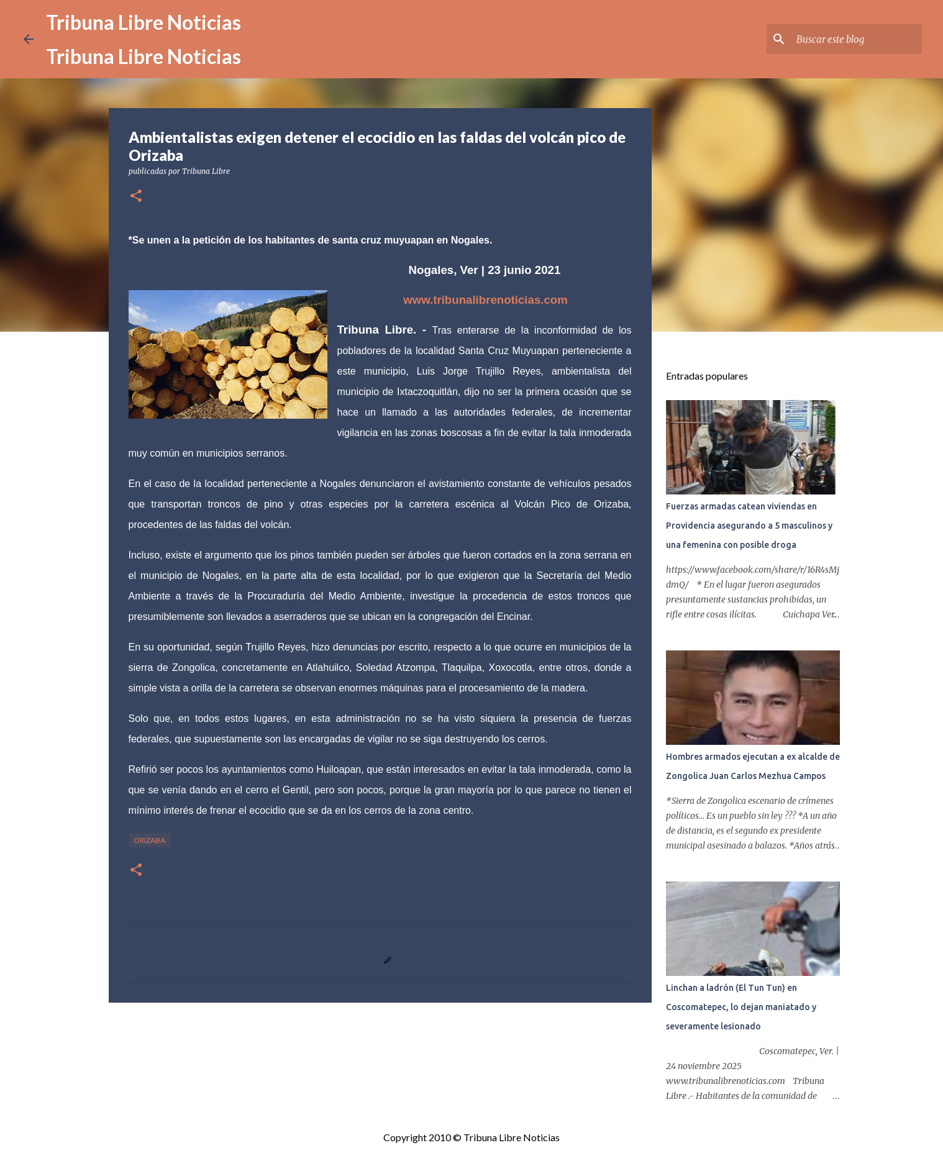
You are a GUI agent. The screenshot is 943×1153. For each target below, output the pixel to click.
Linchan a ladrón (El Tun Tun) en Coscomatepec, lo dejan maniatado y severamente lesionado (741, 1007)
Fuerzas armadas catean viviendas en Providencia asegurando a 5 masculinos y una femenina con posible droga (749, 525)
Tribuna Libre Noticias (143, 22)
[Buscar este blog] (856, 39)
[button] (136, 196)
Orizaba (149, 840)
